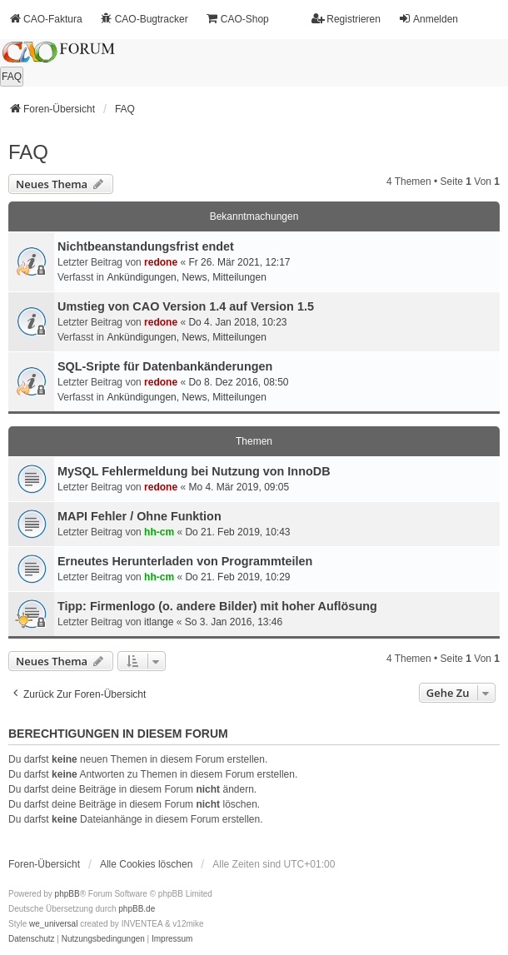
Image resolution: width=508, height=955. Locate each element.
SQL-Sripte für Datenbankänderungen (164, 366)
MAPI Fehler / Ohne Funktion (139, 516)
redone (160, 262)
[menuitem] (31, 939)
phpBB (67, 893)
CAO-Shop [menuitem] (237, 18)
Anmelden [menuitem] (428, 18)
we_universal (53, 923)
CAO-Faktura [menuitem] (45, 18)
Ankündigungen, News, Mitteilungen (186, 277)
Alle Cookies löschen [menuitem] (146, 864)
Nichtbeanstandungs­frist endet (145, 246)
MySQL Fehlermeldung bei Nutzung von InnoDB (194, 471)
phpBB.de (136, 908)
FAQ (28, 152)
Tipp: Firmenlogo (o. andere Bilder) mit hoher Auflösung (217, 606)
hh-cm (159, 532)
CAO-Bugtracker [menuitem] (144, 18)
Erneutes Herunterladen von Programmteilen (184, 561)
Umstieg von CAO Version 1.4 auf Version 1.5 (185, 306)
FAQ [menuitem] (12, 76)
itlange (158, 622)
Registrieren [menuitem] (346, 18)
